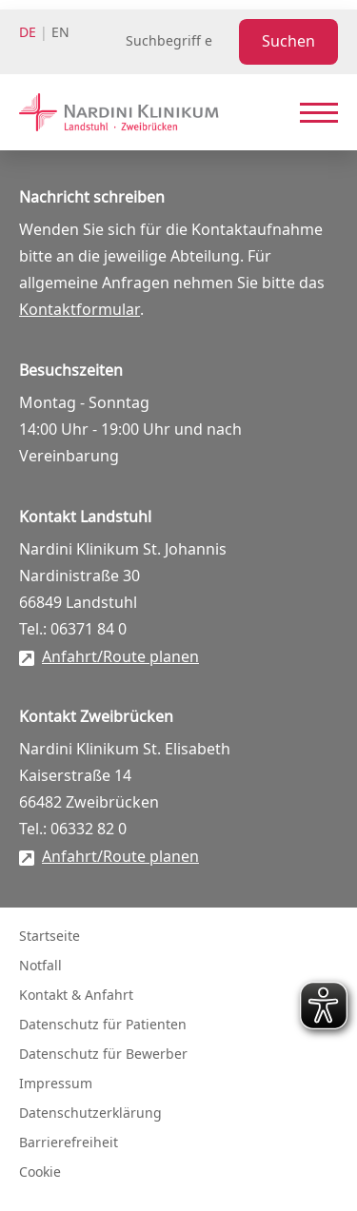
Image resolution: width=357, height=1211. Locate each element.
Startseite (49, 937)
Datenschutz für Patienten (103, 1025)
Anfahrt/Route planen (120, 657)
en (60, 33)
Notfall (40, 966)
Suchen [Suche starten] (288, 41)
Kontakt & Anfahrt (76, 996)
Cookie (40, 1172)
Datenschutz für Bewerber (103, 1055)
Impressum (55, 1084)
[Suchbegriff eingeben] (178, 42)
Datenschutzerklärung (90, 1113)
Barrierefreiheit (68, 1143)
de (27, 33)
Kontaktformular (79, 310)
